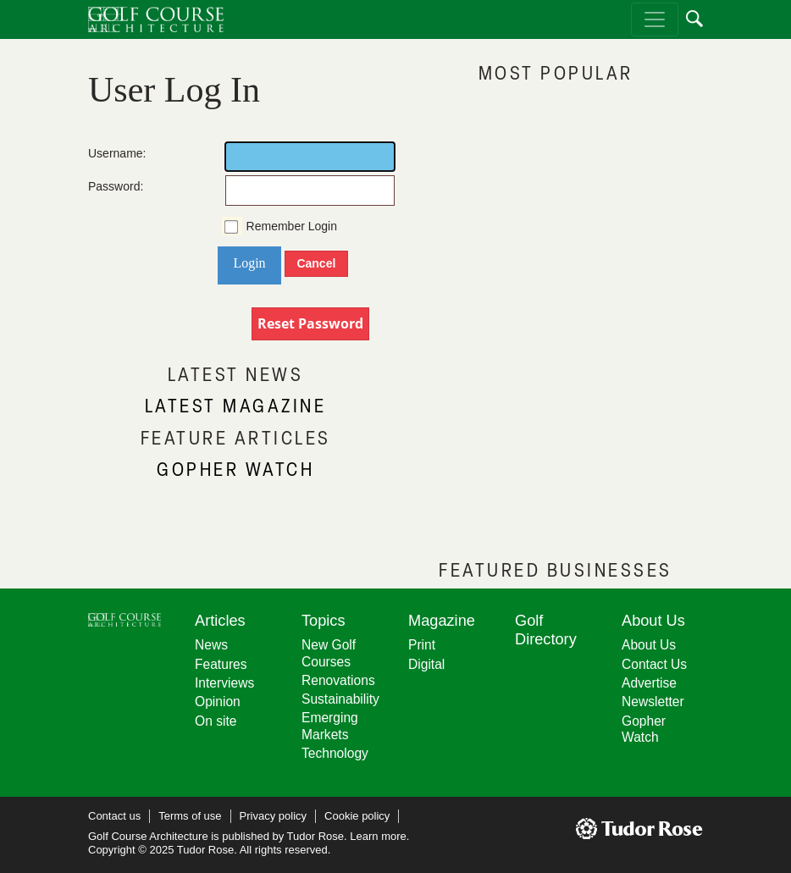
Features (221, 664)
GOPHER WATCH (235, 468)
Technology (334, 753)
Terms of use (189, 815)
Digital (426, 664)
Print (421, 645)
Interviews (224, 683)
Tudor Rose (315, 836)
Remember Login (291, 226)
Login (249, 263)
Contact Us (654, 664)
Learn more (378, 836)
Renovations (338, 680)
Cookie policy (357, 815)
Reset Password (310, 323)
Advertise (649, 683)
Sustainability (340, 699)
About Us (649, 645)
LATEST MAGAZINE (236, 405)
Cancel (315, 263)
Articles (220, 620)
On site (215, 721)
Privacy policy (273, 815)
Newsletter (653, 701)
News (211, 645)
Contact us (114, 815)
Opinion (218, 701)
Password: (105, 186)
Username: (105, 153)
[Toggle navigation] (654, 19)
